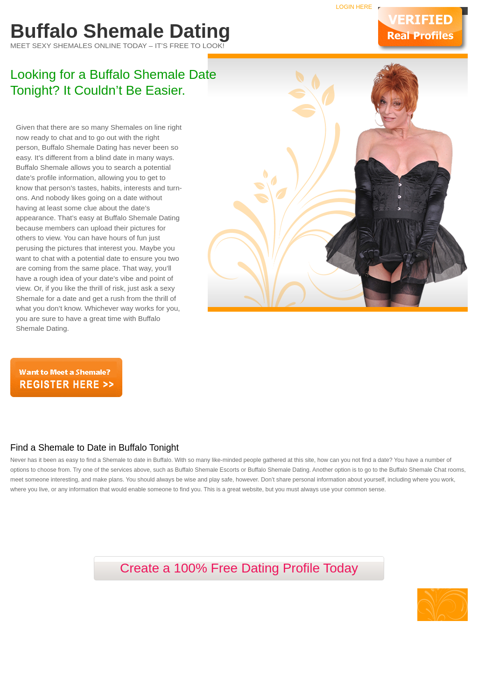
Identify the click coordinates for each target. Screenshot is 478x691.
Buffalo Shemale (58, 598)
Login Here (354, 7)
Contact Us (85, 609)
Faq (61, 609)
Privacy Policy (123, 609)
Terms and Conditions (173, 609)
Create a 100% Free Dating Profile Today (239, 568)
